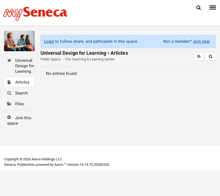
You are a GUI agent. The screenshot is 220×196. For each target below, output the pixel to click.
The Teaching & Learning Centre (89, 59)
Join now (201, 41)
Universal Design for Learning (73, 53)
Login (49, 41)
